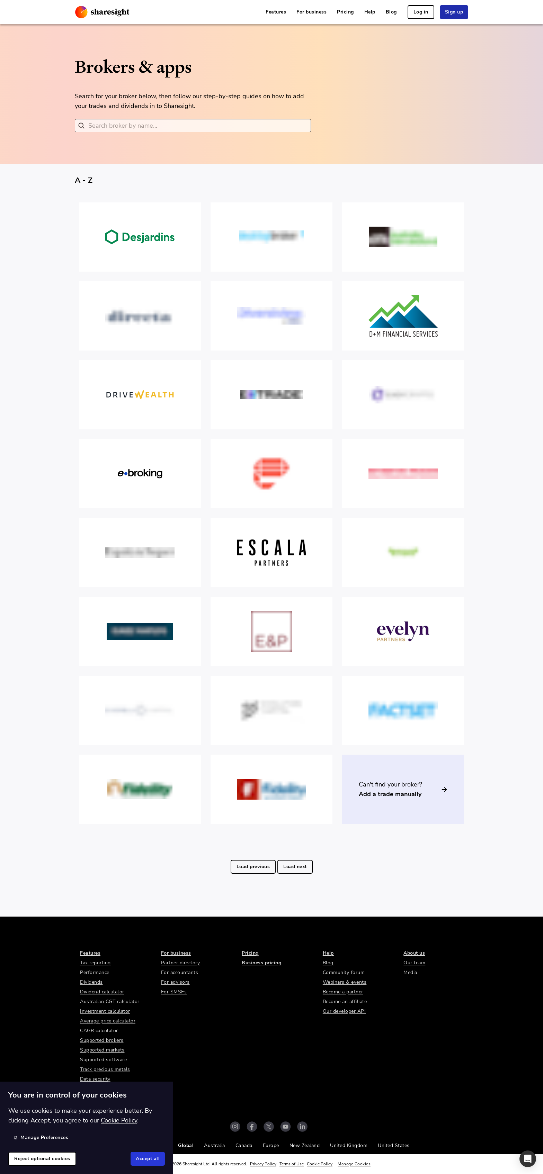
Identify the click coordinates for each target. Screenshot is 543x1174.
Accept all (148, 1158)
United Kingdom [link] (348, 1145)
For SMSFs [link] (174, 992)
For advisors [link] (175, 982)
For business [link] (311, 12)
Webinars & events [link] (345, 982)
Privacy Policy (263, 1164)
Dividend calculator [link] (102, 992)
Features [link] (276, 12)
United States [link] (394, 1145)
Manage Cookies (354, 1164)
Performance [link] (94, 972)
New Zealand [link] (305, 1145)
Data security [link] (95, 1079)
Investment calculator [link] (105, 1011)
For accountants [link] (179, 972)
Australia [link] (214, 1145)
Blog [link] (391, 12)
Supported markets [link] (102, 1050)
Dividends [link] (91, 982)
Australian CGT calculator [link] (110, 1001)
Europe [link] (271, 1145)
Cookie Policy (319, 1164)
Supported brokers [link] (102, 1040)
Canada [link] (243, 1145)
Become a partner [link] (343, 992)
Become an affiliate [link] (345, 1001)
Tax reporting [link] (95, 962)
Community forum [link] (344, 972)
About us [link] (414, 953)
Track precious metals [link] (105, 1069)
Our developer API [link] (344, 1011)
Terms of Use (291, 1164)
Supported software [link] (103, 1059)
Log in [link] (420, 12)
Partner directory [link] (180, 962)
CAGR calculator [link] (99, 1030)
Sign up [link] (454, 12)
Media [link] (410, 972)
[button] (527, 1158)
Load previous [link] (253, 866)
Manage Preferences (41, 1137)
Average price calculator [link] (107, 1021)
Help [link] (369, 12)
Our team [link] (414, 962)
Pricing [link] (345, 12)
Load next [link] (295, 866)
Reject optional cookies (42, 1158)
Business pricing (261, 962)
